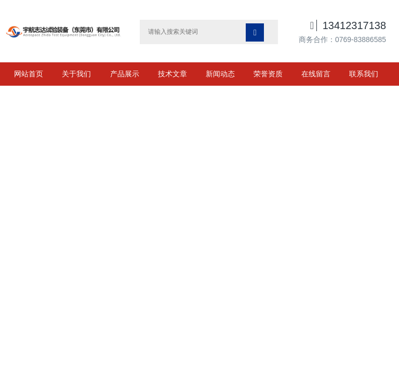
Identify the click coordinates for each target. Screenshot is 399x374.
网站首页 (28, 74)
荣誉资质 (268, 74)
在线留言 (315, 74)
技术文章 (172, 74)
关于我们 (76, 74)
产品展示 (124, 74)
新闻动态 (220, 74)
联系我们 (363, 74)
